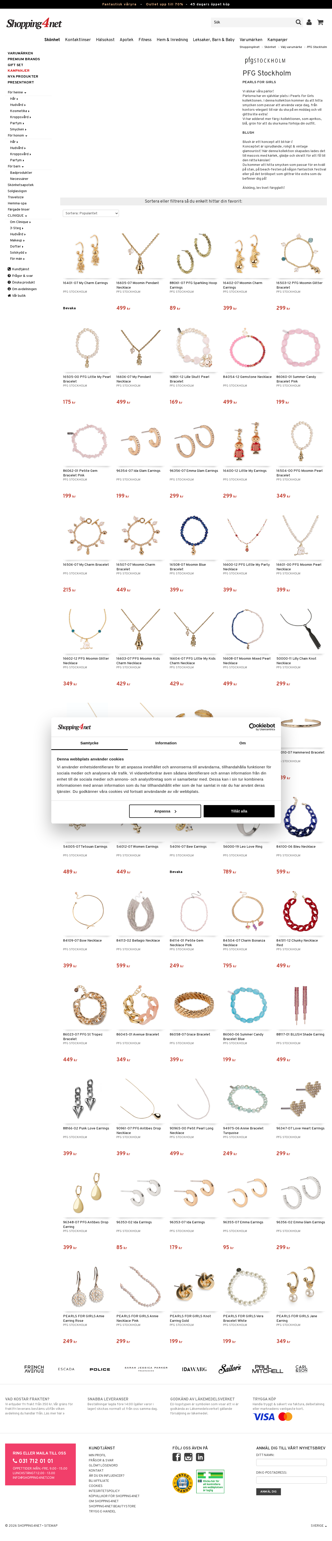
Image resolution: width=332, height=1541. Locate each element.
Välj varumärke (291, 47)
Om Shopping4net (104, 1501)
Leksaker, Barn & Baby (214, 40)
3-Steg (17, 228)
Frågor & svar (20, 276)
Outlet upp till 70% (164, 4)
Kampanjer (277, 40)
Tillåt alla (239, 811)
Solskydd (19, 253)
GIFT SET (15, 65)
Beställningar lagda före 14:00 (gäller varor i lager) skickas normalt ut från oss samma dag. (125, 1404)
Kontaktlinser (78, 40)
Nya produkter (23, 77)
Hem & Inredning (172, 40)
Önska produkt (21, 282)
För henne (17, 92)
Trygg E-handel (102, 1512)
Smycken (18, 129)
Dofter (17, 246)
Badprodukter (21, 173)
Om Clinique (21, 222)
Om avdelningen (22, 289)
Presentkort (21, 82)
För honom (17, 135)
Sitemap (50, 1526)
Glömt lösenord (103, 1466)
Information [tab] (166, 743)
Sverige (319, 1526)
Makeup (18, 240)
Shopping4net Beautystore (112, 1507)
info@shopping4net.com (33, 1478)
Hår (14, 99)
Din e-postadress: (271, 1473)
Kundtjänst (18, 269)
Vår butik (17, 296)
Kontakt (96, 1471)
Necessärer (19, 179)
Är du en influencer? (107, 1476)
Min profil (97, 1455)
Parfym (17, 123)
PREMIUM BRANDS (24, 59)
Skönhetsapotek (21, 185)
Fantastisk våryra (119, 4)
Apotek (126, 40)
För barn (16, 166)
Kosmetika (20, 111)
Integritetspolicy (104, 1491)
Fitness (145, 40)
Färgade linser (19, 209)
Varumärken (251, 40)
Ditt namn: (265, 1455)
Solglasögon (17, 191)
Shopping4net (250, 47)
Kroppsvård (21, 117)
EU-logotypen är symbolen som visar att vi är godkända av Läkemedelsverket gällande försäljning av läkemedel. (207, 1406)
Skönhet (52, 40)
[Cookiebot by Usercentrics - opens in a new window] (252, 727)
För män (18, 259)
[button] (320, 22)
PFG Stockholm (317, 47)
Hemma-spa (17, 203)
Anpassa (165, 811)
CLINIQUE (17, 216)
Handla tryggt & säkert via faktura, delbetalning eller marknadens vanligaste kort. (290, 1408)
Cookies (96, 1486)
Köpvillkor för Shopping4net (114, 1496)
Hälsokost (105, 40)
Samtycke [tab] (89, 743)
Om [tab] (242, 743)
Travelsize (16, 197)
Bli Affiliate (99, 1481)
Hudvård (18, 105)
